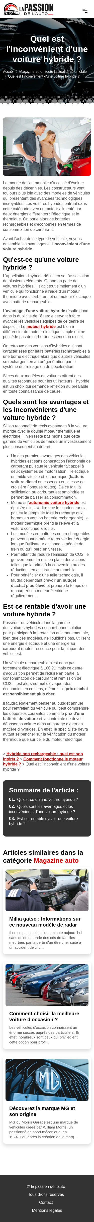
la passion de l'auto (48, 1186)
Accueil (8, 72)
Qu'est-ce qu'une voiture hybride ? (43, 799)
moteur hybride (40, 326)
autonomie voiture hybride (54, 502)
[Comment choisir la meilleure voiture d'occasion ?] (47, 985)
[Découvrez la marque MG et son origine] (47, 1080)
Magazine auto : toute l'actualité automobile (53, 72)
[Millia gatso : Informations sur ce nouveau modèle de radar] (47, 890)
